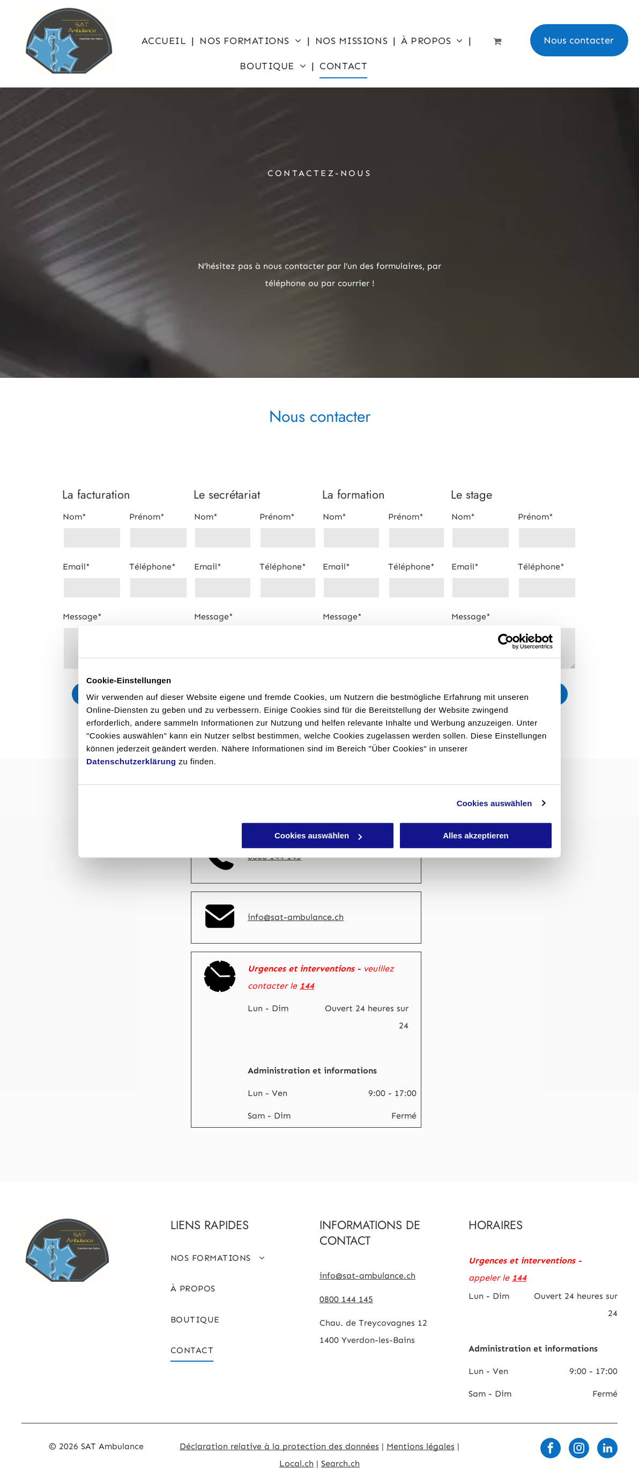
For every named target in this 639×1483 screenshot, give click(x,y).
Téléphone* (152, 566)
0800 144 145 (346, 1299)
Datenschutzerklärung (131, 761)
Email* (76, 566)
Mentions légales (421, 1446)
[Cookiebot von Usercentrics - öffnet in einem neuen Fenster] (506, 641)
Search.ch (340, 1463)
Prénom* (147, 517)
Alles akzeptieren (476, 835)
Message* (82, 616)
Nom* (74, 517)
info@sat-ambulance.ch (296, 917)
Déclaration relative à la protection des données (279, 1446)
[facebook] (550, 1449)
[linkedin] (607, 1449)
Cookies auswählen (494, 803)
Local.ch (296, 1463)
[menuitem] (165, 40)
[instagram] (579, 1449)
